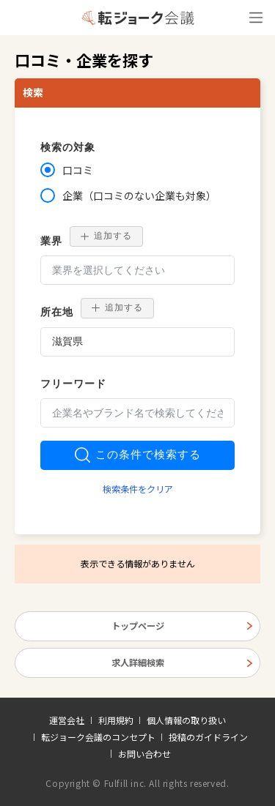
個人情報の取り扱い (186, 720)
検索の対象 (67, 147)
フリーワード (73, 383)
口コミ (77, 170)
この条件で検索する (138, 455)
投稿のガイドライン (208, 737)
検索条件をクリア (138, 489)
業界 (51, 241)
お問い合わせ (144, 754)
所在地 (56, 312)
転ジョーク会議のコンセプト (98, 737)
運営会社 (66, 720)
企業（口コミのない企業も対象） (139, 195)
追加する (106, 236)
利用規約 (115, 720)
